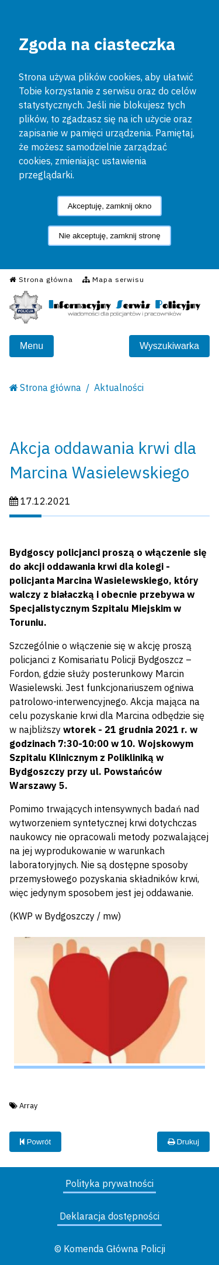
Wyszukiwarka (169, 346)
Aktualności (119, 387)
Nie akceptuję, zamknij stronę (109, 235)
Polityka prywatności (109, 1183)
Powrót (35, 1141)
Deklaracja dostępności (109, 1216)
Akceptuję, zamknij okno (110, 206)
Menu (31, 346)
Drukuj (183, 1141)
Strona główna (50, 387)
